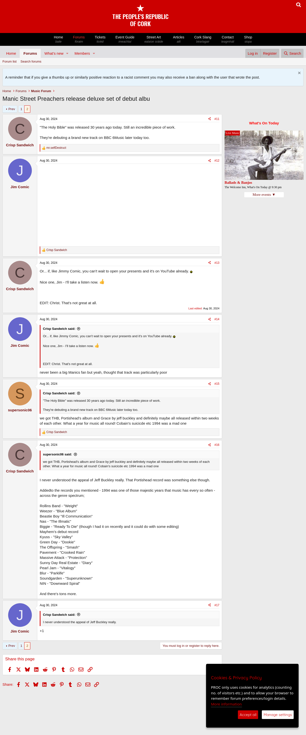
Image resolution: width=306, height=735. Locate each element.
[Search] (292, 53)
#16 (216, 445)
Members (82, 53)
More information (226, 704)
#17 (216, 605)
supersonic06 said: (57, 454)
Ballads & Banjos (238, 182)
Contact (228, 39)
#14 (216, 319)
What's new (53, 53)
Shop (248, 39)
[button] (67, 53)
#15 (216, 383)
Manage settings (278, 714)
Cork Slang (203, 39)
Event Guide (125, 39)
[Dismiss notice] (299, 73)
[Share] (209, 119)
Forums (79, 39)
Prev (11, 109)
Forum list (9, 61)
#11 (216, 119)
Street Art (154, 39)
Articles (179, 39)
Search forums (30, 61)
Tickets (100, 39)
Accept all (248, 714)
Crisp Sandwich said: (59, 329)
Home (58, 39)
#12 (216, 160)
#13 (216, 263)
